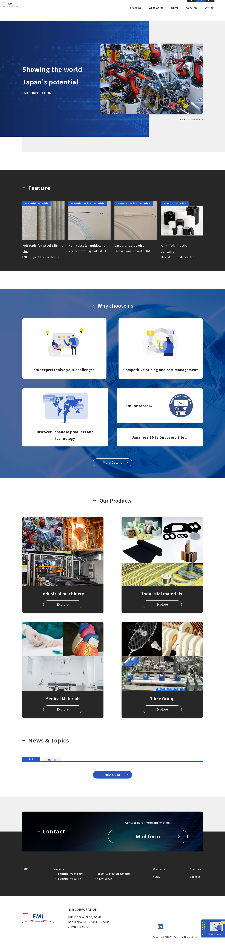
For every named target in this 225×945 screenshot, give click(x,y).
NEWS (175, 13)
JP (191, 6)
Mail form (148, 836)
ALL (31, 758)
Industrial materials (69, 878)
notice (52, 759)
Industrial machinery (70, 873)
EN (200, 6)
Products (135, 13)
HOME (26, 869)
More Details (112, 462)
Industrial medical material (113, 873)
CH (210, 6)
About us (191, 13)
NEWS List (112, 774)
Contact (209, 13)
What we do (156, 13)
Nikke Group (104, 878)
